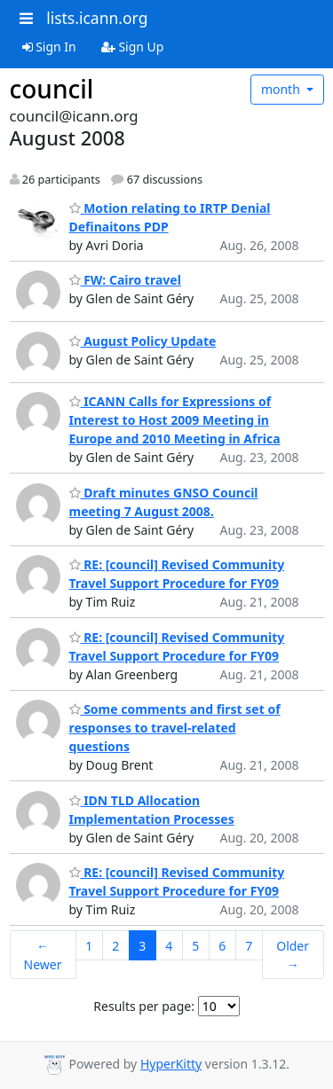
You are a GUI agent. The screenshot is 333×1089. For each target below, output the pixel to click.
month (282, 89)
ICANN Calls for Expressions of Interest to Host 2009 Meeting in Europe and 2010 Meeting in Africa (175, 420)
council (52, 89)
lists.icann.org (96, 17)
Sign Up (132, 46)
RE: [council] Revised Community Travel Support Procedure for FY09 (177, 574)
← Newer (43, 955)
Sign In (49, 46)
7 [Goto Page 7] (248, 945)
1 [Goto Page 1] (88, 945)
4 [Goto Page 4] (168, 945)
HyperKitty (171, 1063)
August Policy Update (143, 341)
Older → (292, 955)
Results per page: (143, 1006)
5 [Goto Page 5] (195, 945)
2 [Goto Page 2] (115, 945)
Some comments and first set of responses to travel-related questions (175, 728)
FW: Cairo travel (125, 279)
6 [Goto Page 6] (222, 945)
